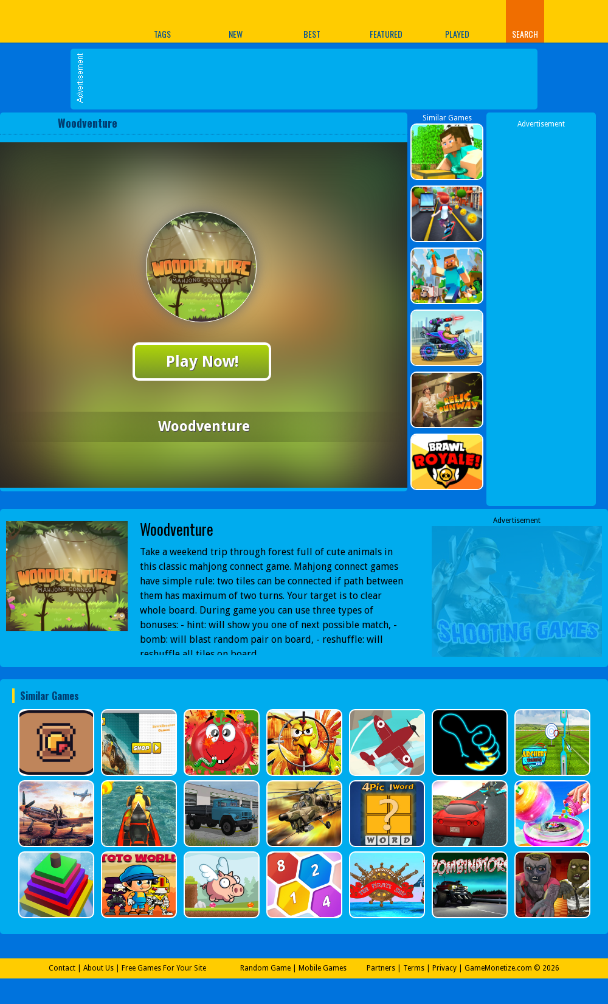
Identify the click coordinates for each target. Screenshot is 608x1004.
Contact (62, 968)
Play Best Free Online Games (47, 21)
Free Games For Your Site (164, 968)
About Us (98, 968)
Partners (381, 968)
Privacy (444, 968)
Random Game (265, 968)
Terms (413, 968)
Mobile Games (323, 968)
